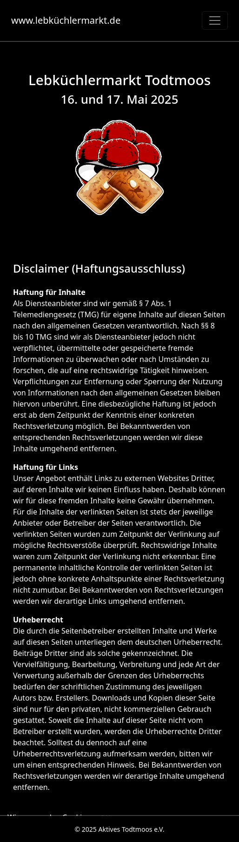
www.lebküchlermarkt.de (65, 20)
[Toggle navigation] (215, 20)
